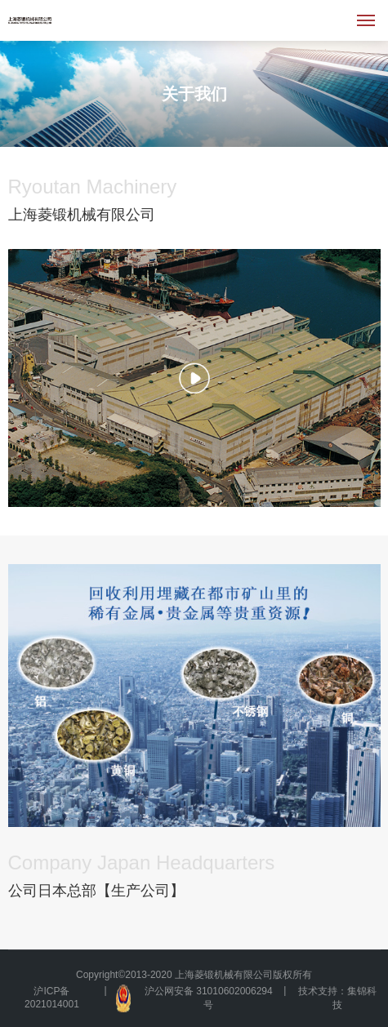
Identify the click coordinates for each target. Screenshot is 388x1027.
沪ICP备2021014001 (52, 997)
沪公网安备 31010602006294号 (194, 998)
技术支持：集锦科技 (337, 998)
